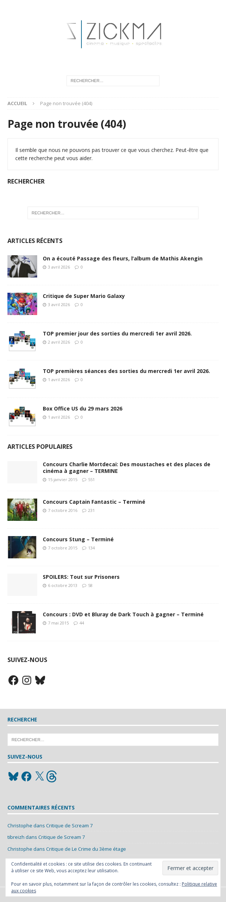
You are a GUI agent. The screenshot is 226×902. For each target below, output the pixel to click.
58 (90, 585)
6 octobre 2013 (62, 585)
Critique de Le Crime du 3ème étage (86, 849)
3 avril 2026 (59, 267)
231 (91, 510)
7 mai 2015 (58, 623)
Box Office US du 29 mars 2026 (82, 408)
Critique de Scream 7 (69, 825)
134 (91, 548)
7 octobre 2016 (62, 510)
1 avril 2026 (59, 379)
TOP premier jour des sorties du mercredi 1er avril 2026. (117, 333)
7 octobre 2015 (62, 548)
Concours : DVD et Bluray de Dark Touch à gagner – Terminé (123, 614)
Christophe (19, 825)
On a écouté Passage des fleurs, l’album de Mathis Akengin (123, 258)
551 (91, 479)
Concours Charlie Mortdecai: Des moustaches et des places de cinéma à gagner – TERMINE (126, 467)
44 (82, 623)
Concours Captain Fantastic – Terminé (94, 501)
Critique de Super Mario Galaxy (84, 295)
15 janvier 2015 (62, 479)
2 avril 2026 (59, 342)
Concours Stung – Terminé (78, 539)
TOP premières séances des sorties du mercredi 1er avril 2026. (126, 370)
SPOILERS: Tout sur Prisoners (81, 576)
